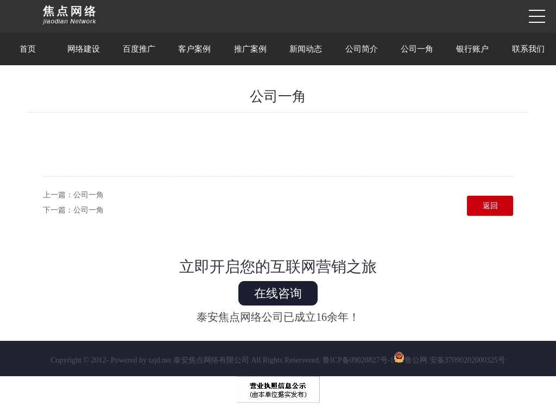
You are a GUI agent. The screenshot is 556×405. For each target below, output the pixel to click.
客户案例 (194, 49)
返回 (490, 206)
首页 (28, 49)
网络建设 (83, 49)
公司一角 (417, 49)
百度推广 (139, 49)
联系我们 (528, 49)
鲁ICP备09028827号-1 (358, 360)
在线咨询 (278, 293)
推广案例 (250, 49)
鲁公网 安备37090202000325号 (450, 360)
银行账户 (472, 49)
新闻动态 (305, 49)
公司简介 (361, 49)
